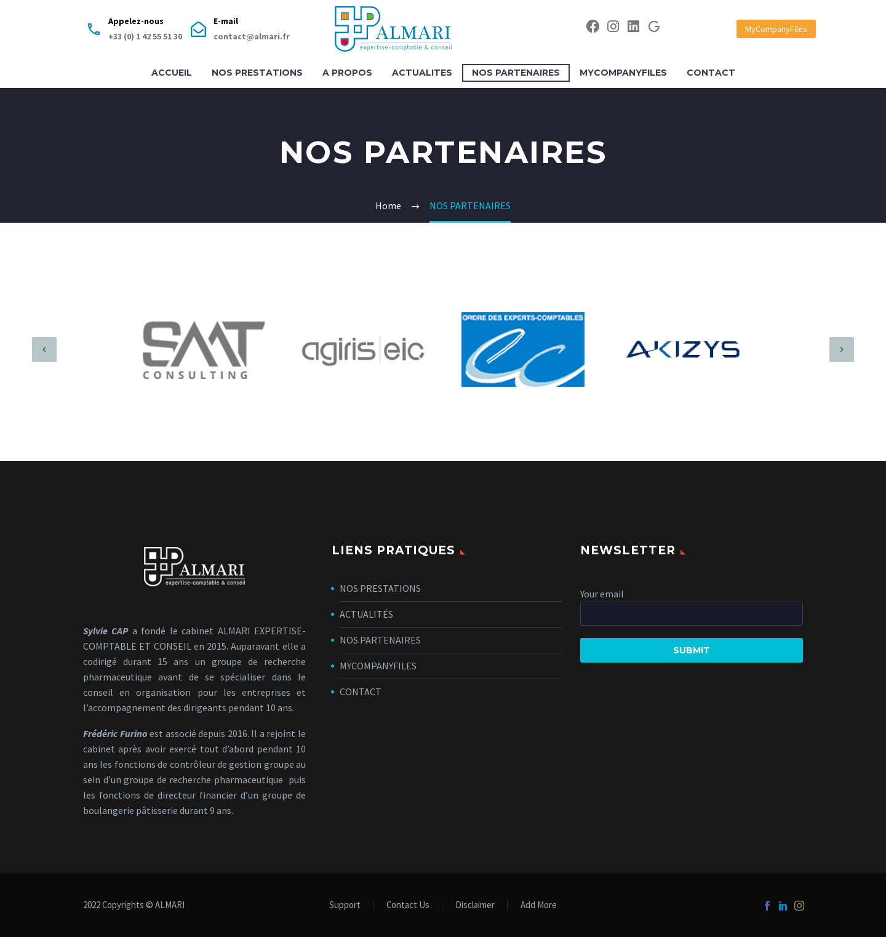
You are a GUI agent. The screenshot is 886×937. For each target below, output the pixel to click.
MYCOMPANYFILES (623, 72)
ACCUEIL (171, 72)
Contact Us (407, 905)
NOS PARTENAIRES (516, 72)
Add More (539, 905)
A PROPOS (347, 72)
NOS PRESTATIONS (257, 72)
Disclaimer (475, 905)
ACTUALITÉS (366, 614)
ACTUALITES (422, 72)
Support (345, 905)
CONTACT (711, 72)
